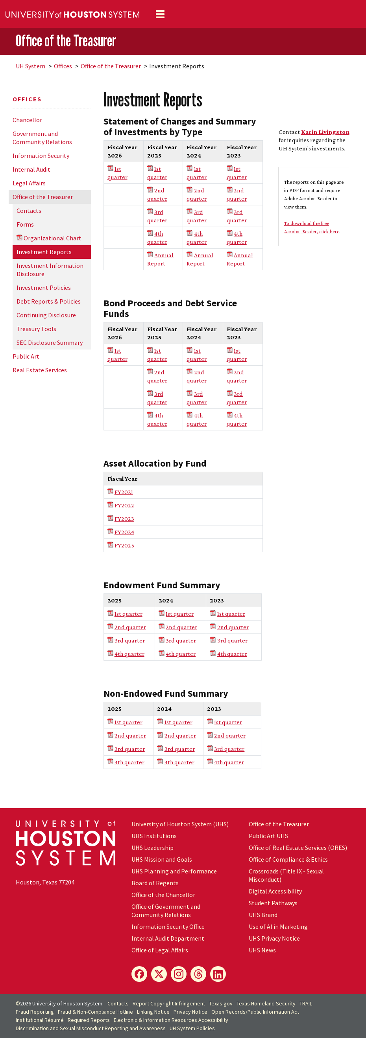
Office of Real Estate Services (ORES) (298, 847)
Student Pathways (273, 903)
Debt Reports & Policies (49, 301)
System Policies (192, 1028)
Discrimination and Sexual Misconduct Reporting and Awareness (91, 1028)
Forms (25, 224)
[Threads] (198, 974)
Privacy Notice (190, 1011)
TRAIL (305, 1003)
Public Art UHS (268, 836)
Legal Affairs (29, 183)
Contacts (29, 210)
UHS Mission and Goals (161, 859)
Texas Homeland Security (266, 1003)
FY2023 (124, 518)
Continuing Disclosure (46, 315)
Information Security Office (168, 926)
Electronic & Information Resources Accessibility (171, 1019)
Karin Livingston (325, 131)
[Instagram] (179, 974)
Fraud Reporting (35, 1011)
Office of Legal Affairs (159, 950)
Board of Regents (155, 883)
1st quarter (128, 613)
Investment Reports (44, 252)
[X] (159, 974)
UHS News (262, 950)
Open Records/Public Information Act (255, 1011)
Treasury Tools (36, 329)
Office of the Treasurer (66, 40)
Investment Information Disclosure (50, 270)
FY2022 (124, 505)
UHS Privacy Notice (274, 938)
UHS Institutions (154, 836)
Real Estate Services (40, 370)
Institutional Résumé (40, 1019)
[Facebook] (139, 974)
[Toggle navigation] (160, 14)
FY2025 (124, 545)
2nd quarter (130, 627)
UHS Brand (263, 915)
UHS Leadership (152, 847)
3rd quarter (130, 640)
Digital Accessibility (275, 891)
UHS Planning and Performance (174, 871)
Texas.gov (221, 1003)
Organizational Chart (52, 238)
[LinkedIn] (218, 974)
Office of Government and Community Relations (165, 911)
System (30, 66)
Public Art (26, 356)
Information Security (41, 155)
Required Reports (89, 1019)
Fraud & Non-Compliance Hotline (95, 1011)
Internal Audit (31, 169)
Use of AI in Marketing (278, 926)
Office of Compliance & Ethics (288, 859)
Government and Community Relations (42, 138)
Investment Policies (44, 287)
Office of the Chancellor (163, 895)
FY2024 (124, 532)
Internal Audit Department (167, 938)
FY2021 (124, 492)
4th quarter (129, 653)
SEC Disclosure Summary (50, 342)
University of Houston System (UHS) (180, 824)
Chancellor (27, 120)
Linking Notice (153, 1011)
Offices (63, 66)
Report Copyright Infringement (169, 1003)
